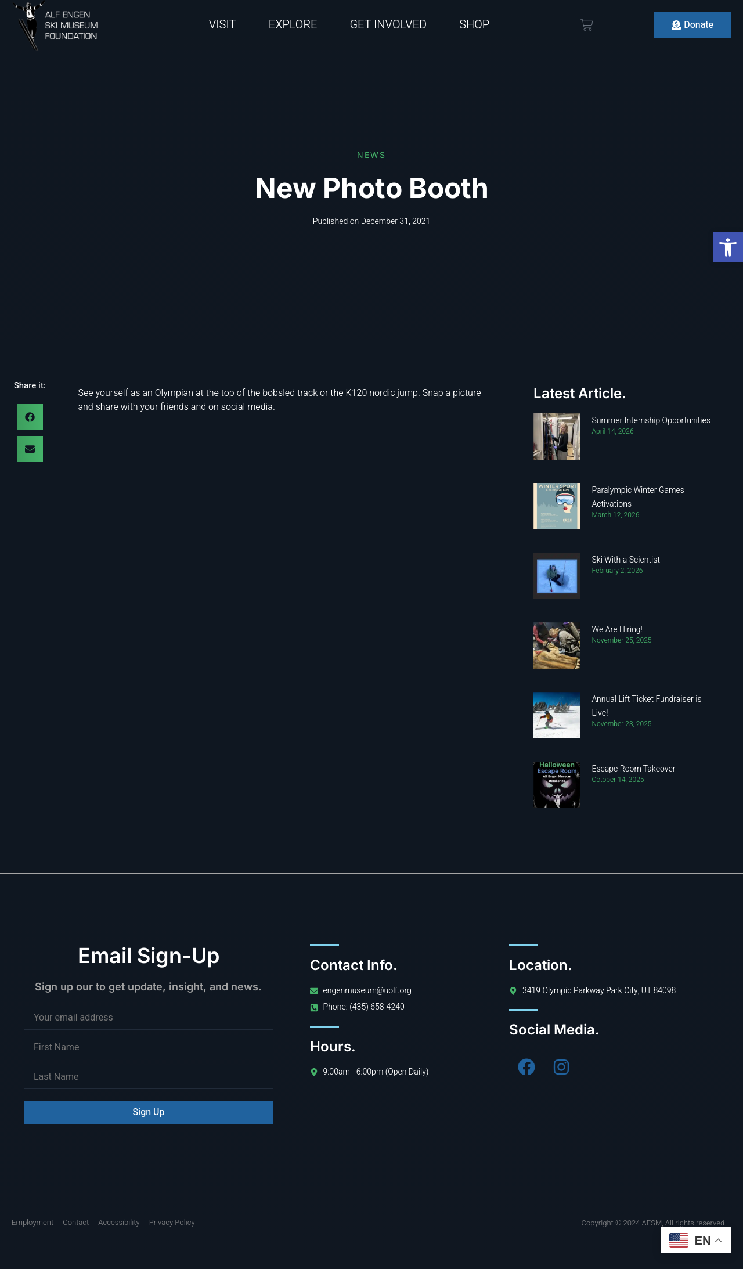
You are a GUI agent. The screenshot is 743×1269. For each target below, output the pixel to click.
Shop (474, 24)
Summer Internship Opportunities (650, 420)
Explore (293, 24)
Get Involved (388, 24)
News (371, 155)
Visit (222, 24)
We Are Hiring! (616, 629)
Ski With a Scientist (625, 560)
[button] (728, 247)
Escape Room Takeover (633, 769)
